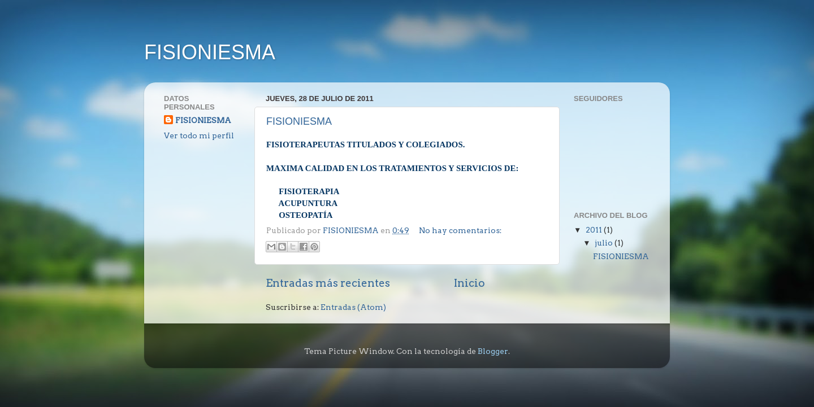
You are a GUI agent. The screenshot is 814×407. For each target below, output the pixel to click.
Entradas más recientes (328, 283)
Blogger (493, 351)
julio (604, 242)
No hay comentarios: (460, 230)
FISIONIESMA (209, 52)
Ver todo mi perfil (199, 135)
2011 (595, 229)
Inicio (469, 283)
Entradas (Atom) (353, 307)
